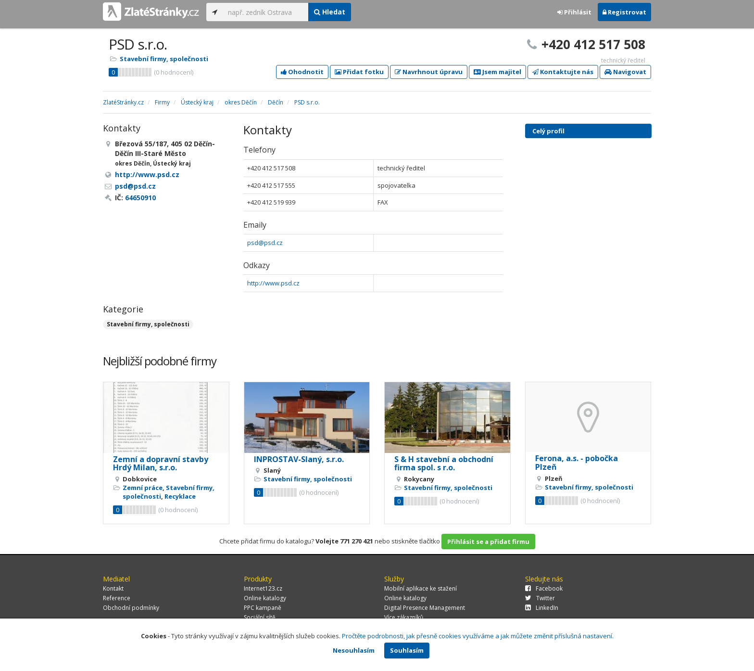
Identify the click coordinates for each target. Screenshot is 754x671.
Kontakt (113, 588)
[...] (266, 12)
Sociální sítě (260, 617)
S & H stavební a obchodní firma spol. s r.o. (443, 463)
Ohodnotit (302, 71)
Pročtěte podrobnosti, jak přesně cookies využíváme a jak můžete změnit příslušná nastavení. (478, 636)
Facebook (544, 588)
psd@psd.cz (265, 242)
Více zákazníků (403, 617)
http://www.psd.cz (273, 283)
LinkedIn (541, 608)
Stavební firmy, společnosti (164, 58)
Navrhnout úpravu (429, 71)
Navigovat (625, 71)
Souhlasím (407, 650)
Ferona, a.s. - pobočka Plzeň (576, 462)
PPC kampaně (262, 608)
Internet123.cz (263, 588)
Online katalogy (265, 598)
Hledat (329, 11)
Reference (116, 598)
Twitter (540, 598)
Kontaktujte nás (562, 71)
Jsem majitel (497, 71)
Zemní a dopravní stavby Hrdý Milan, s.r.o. (160, 463)
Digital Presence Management (424, 608)
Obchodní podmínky (131, 608)
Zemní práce (143, 487)
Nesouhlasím (354, 650)
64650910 (140, 197)
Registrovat (624, 12)
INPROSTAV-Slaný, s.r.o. (299, 459)
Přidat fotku (359, 71)
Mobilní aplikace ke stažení (420, 588)
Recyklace (180, 496)
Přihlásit (574, 12)
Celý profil (548, 131)
